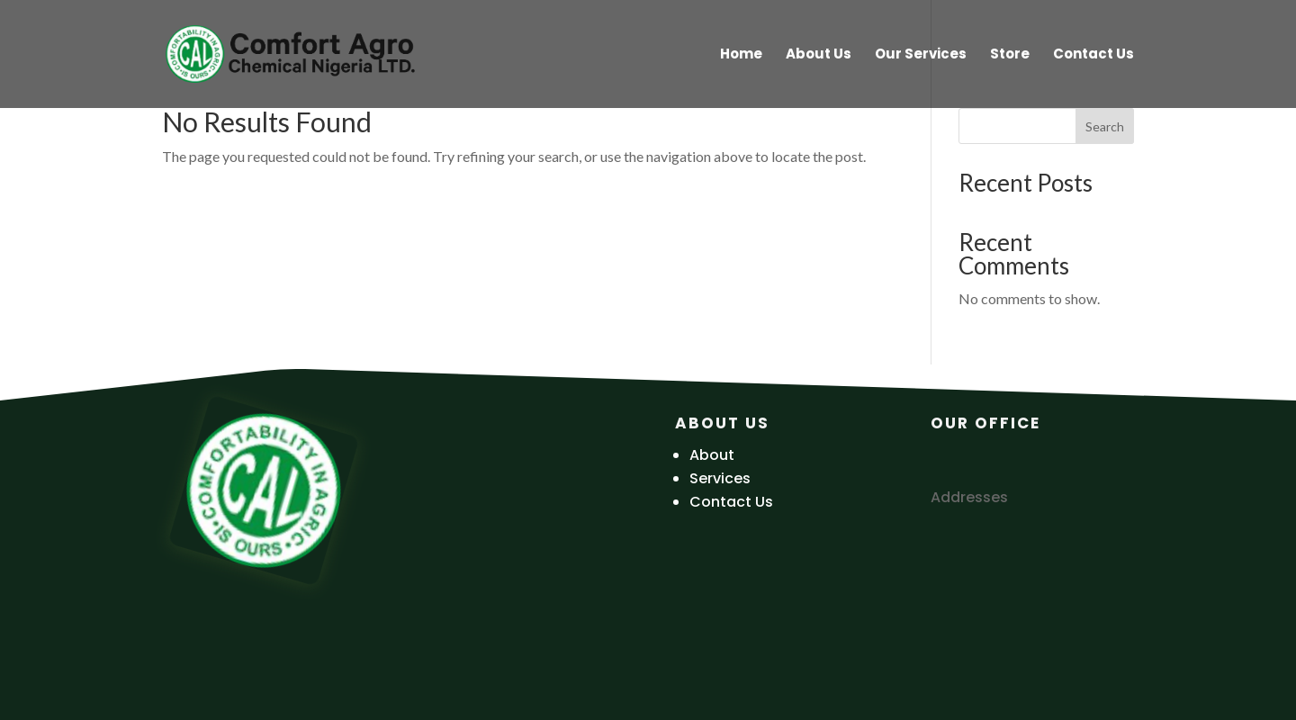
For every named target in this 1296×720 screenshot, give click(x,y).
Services (720, 478)
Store (1010, 55)
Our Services (921, 55)
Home (741, 55)
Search (1104, 126)
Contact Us (1093, 55)
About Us (818, 55)
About (711, 455)
